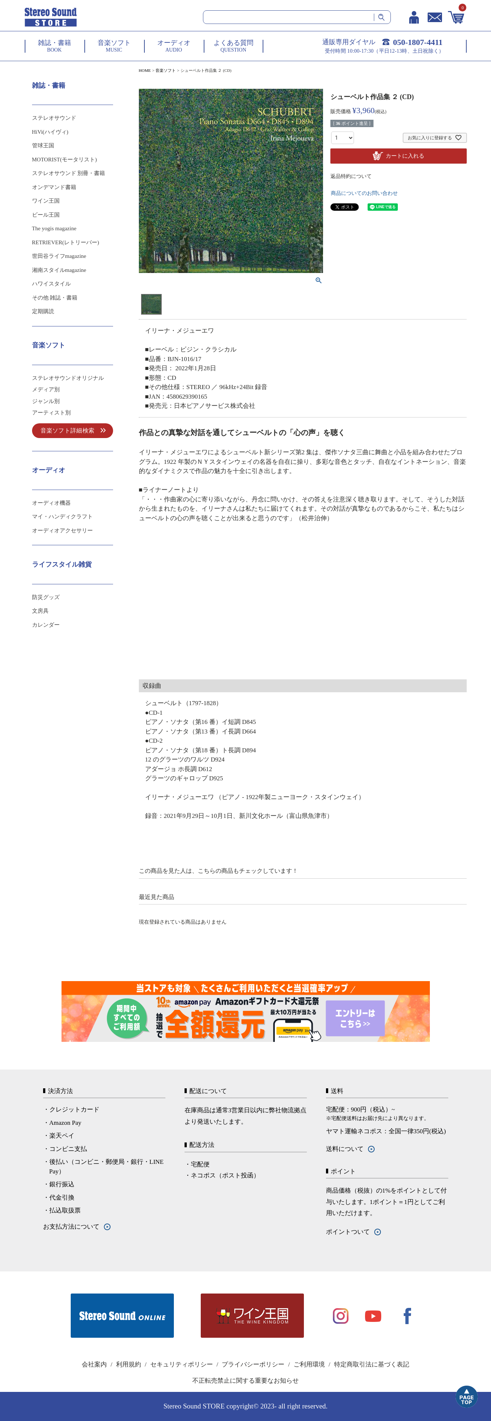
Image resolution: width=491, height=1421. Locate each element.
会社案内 (94, 1364)
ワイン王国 (46, 201)
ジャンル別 (46, 401)
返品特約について (351, 176)
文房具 (40, 611)
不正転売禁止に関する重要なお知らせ (245, 1380)
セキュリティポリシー (181, 1364)
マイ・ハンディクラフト (62, 516)
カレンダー (46, 625)
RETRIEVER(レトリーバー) (65, 242)
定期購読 (43, 311)
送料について (345, 1148)
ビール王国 (46, 215)
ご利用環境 (309, 1364)
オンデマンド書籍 (54, 187)
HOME (145, 70)
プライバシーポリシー (253, 1364)
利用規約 (128, 1364)
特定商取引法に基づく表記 (371, 1364)
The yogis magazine (54, 228)
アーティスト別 (51, 413)
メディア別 (46, 389)
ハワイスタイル (51, 284)
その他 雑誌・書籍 (55, 298)
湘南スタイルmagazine (59, 270)
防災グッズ (46, 597)
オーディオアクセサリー (62, 530)
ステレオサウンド (54, 118)
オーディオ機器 (51, 503)
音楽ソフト (165, 70)
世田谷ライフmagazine (59, 256)
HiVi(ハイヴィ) (50, 132)
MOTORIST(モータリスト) (64, 159)
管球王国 (43, 145)
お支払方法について (71, 1226)
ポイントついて (348, 1231)
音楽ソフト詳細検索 (68, 430)
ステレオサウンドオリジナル (68, 378)
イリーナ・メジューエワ (179, 330)
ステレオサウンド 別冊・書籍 (68, 173)
